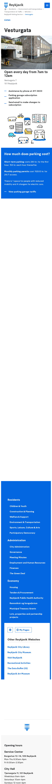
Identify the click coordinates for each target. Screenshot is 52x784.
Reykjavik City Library (19, 647)
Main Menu (47, 5)
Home (5, 9)
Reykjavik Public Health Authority (26, 598)
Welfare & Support (19, 516)
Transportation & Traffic (13, 12)
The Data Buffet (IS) (18, 668)
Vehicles (28, 12)
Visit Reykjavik (15, 657)
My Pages (24, 630)
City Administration (19, 546)
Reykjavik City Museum (19, 652)
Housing (14, 587)
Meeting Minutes (18, 557)
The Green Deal (17, 573)
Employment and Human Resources (27, 562)
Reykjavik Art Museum (19, 673)
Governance (16, 552)
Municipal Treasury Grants (23, 608)
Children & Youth (18, 506)
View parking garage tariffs (22, 191)
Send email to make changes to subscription (24, 103)
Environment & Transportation (25, 522)
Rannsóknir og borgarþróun (23, 603)
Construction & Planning (22, 511)
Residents (12, 9)
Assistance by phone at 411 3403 (25, 91)
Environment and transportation (30, 9)
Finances (14, 568)
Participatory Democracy (22, 532)
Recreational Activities (19, 663)
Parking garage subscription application (23, 96)
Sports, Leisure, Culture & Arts (25, 527)
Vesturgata (29, 14)
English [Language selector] (10, 630)
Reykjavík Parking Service (13, 14)
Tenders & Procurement (21, 592)
